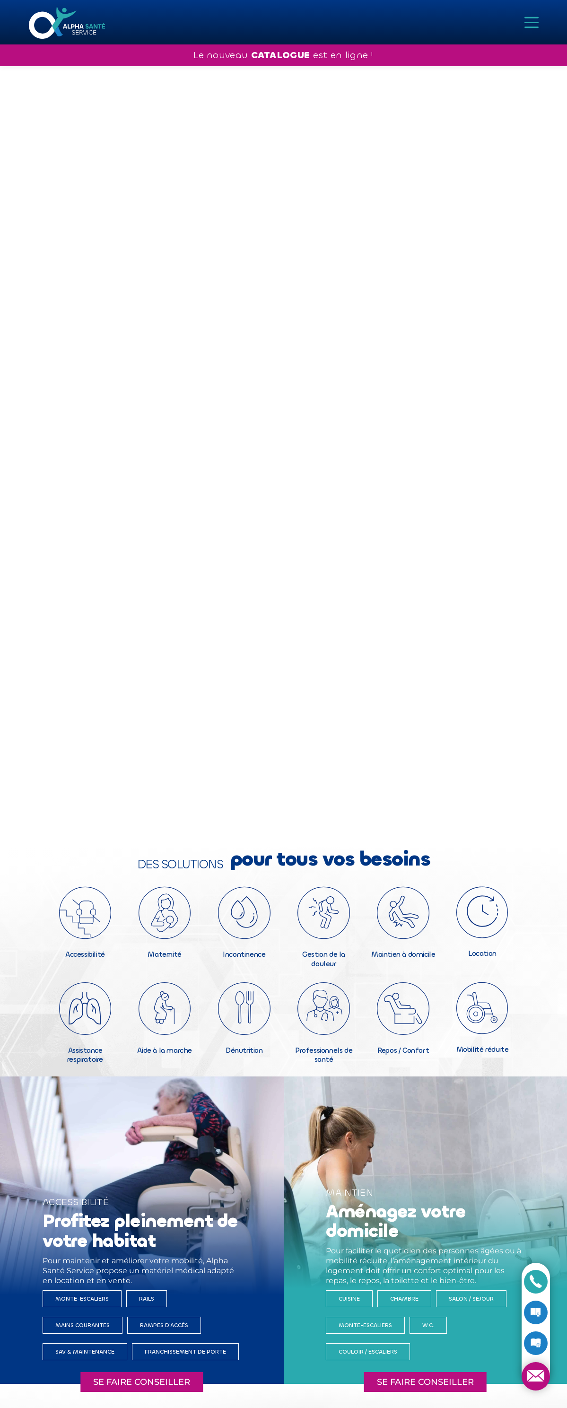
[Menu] (531, 22)
